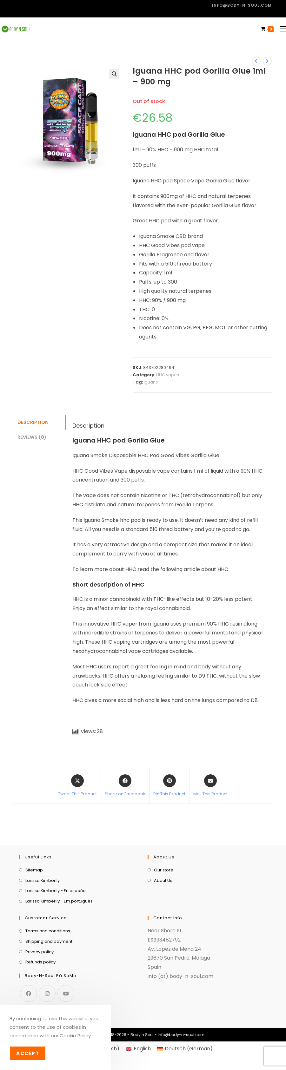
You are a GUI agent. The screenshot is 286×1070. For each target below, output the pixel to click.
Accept (27, 1053)
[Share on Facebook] (125, 785)
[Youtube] (65, 993)
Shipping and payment (48, 941)
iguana (151, 382)
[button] (114, 74)
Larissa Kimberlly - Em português (59, 901)
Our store (163, 870)
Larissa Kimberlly (42, 880)
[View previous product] (256, 61)
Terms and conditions (47, 931)
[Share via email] (210, 785)
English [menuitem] (142, 1048)
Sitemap (34, 870)
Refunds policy (40, 962)
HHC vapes (167, 375)
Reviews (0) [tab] (31, 436)
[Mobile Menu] (280, 29)
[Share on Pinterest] (169, 785)
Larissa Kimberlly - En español (56, 891)
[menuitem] (138, 1048)
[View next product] (267, 61)
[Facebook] (28, 993)
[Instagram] (47, 993)
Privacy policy (39, 952)
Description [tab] (33, 422)
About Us (163, 880)
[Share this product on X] (77, 785)
